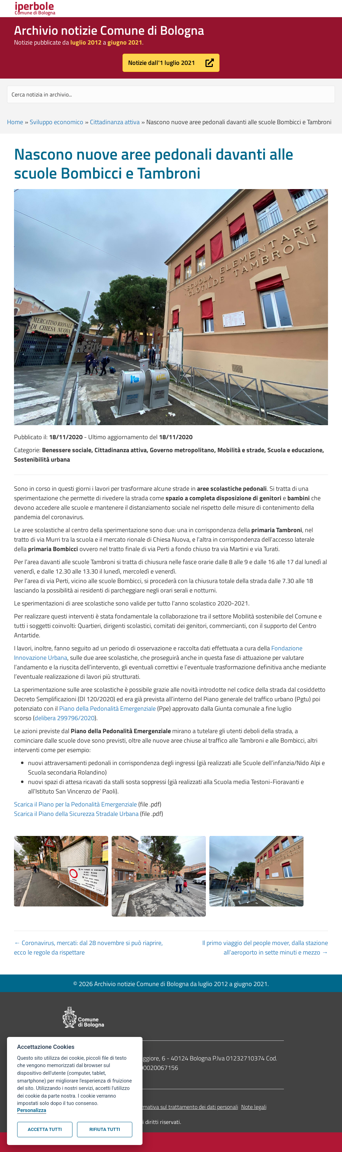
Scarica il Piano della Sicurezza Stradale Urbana (76, 813)
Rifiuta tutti (105, 1129)
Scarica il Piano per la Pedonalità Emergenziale (75, 804)
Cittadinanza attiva (115, 122)
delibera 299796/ (58, 718)
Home (15, 122)
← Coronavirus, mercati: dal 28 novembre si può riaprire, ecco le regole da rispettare (88, 947)
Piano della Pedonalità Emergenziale (107, 708)
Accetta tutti (45, 1129)
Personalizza (31, 1110)
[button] (171, 63)
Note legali (253, 1107)
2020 (88, 718)
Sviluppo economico (56, 122)
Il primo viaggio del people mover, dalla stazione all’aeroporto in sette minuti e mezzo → (265, 947)
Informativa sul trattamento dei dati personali (185, 1107)
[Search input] (171, 94)
